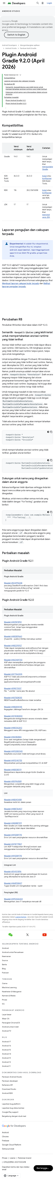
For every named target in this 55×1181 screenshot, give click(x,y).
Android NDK (7, 1093)
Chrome (5, 1136)
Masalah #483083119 (12, 770)
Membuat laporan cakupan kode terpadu (20, 283)
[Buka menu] (4, 3)
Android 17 (6, 1041)
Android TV (6, 1031)
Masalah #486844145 (13, 707)
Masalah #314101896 (12, 871)
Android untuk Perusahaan (13, 952)
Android (5, 948)
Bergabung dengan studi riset (14, 1116)
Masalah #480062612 (13, 728)
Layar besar (6, 1014)
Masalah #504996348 (13, 583)
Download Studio (9, 1089)
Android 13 (6, 1058)
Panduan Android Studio (12, 1077)
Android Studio (11, 11)
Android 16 (6, 1046)
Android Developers (9, 45)
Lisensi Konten (20, 917)
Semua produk (8, 1149)
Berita (4, 964)
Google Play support (10, 1112)
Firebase (5, 1141)
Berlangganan (44, 1168)
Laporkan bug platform (11, 1104)
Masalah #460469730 (13, 660)
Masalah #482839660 (13, 636)
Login (49, 3)
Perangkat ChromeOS (11, 1023)
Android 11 (6, 1066)
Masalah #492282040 (13, 751)
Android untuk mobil (10, 1027)
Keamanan (6, 956)
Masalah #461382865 (12, 737)
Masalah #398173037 (12, 688)
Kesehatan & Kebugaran (11, 991)
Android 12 (6, 1062)
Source (5, 960)
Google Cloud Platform (11, 1145)
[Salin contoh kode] (51, 431)
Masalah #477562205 (13, 674)
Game (4, 983)
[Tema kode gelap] (48, 431)
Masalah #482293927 (13, 645)
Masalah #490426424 (13, 899)
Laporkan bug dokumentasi (13, 1108)
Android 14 (6, 1054)
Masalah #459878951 (13, 622)
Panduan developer (10, 1081)
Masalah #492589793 (13, 835)
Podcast (5, 973)
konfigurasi (46, 178)
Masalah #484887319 (13, 823)
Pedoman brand (24, 1158)
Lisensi (12, 1158)
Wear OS (5, 1018)
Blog (4, 968)
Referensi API (7, 1085)
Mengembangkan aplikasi (30, 45)
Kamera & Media (8, 995)
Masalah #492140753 (13, 760)
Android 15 (6, 1050)
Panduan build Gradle (28, 48)
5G (3, 1004)
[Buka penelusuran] (37, 3)
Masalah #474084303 (13, 716)
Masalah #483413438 (13, 800)
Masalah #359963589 (13, 781)
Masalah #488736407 (13, 809)
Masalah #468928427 (13, 883)
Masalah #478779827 (13, 844)
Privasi (4, 1000)
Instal (44, 176)
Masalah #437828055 (13, 698)
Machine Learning (9, 987)
